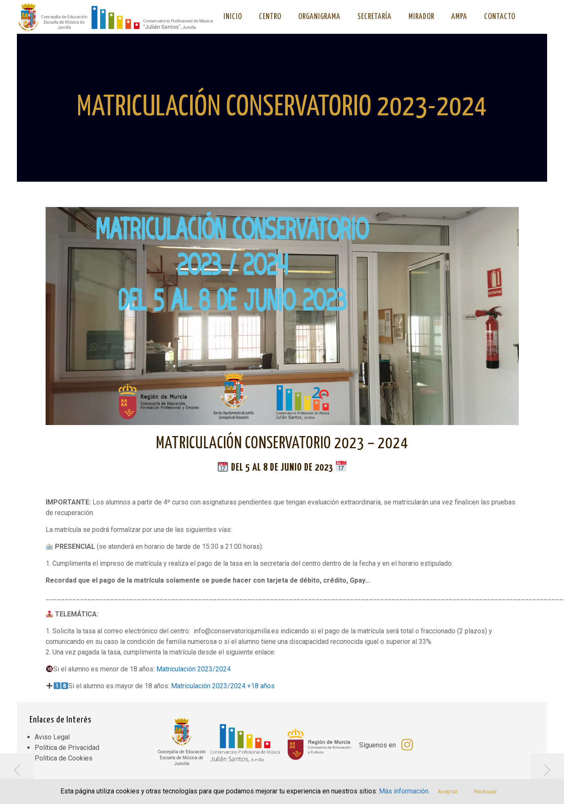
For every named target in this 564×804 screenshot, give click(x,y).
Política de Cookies (64, 758)
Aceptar (448, 791)
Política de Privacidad (67, 748)
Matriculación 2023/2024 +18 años (223, 686)
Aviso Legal (52, 737)
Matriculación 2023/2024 (193, 669)
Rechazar (485, 791)
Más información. (404, 792)
